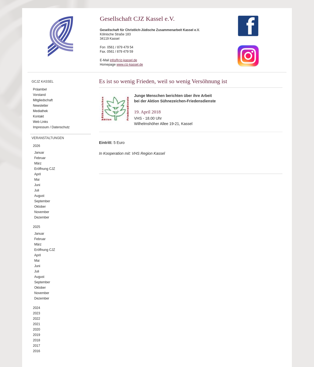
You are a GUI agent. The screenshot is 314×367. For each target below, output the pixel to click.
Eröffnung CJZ (44, 169)
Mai (36, 179)
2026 (36, 146)
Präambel (40, 89)
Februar (40, 158)
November (41, 212)
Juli (36, 190)
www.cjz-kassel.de (130, 64)
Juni (37, 185)
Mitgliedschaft (43, 100)
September (42, 201)
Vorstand (39, 95)
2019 (36, 335)
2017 (36, 346)
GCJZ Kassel (42, 81)
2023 (36, 313)
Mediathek (40, 111)
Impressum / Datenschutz (51, 127)
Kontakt (38, 116)
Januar (39, 152)
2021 (36, 324)
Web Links (40, 122)
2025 (36, 227)
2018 (36, 340)
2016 (36, 351)
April (37, 174)
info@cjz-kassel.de (123, 60)
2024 (36, 308)
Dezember (41, 217)
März (38, 163)
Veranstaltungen (48, 138)
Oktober (40, 206)
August (39, 196)
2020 (36, 329)
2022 (36, 319)
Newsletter (40, 105)
